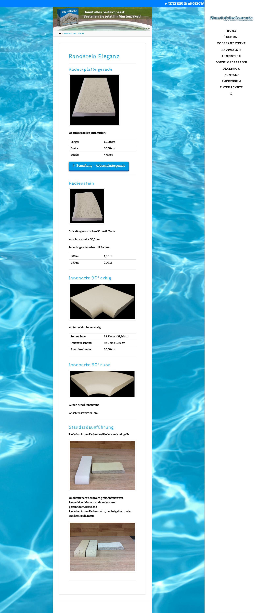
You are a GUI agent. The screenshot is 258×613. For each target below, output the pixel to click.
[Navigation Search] (231, 94)
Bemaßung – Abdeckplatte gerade (98, 166)
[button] (7, 605)
